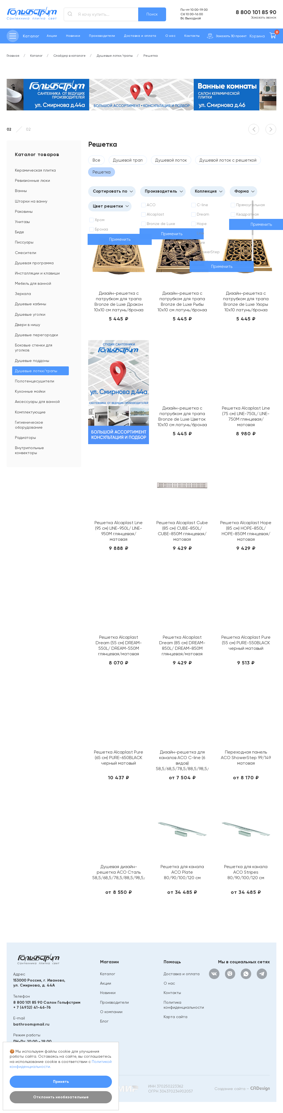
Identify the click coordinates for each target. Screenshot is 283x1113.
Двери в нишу (27, 324)
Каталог (107, 974)
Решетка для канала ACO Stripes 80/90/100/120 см (246, 872)
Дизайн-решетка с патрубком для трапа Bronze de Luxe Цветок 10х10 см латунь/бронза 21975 (182, 416)
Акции (52, 36)
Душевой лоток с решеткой (228, 160)
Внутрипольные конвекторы (29, 450)
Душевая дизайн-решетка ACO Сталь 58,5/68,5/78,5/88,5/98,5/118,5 (118, 872)
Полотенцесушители (34, 381)
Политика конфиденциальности (184, 1005)
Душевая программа (34, 263)
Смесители (25, 252)
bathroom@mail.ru (31, 1024)
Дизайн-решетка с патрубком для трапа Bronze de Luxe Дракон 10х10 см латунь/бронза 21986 (118, 302)
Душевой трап (128, 160)
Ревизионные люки (32, 180)
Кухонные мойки (30, 391)
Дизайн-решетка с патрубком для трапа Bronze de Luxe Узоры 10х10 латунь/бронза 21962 (246, 302)
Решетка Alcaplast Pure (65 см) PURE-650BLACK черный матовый (118, 757)
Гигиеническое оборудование (29, 424)
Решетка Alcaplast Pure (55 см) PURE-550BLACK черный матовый (246, 643)
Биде (19, 232)
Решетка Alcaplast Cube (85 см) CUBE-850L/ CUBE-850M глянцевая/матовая (182, 531)
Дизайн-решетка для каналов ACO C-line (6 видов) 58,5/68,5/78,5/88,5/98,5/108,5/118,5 (182, 760)
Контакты (192, 36)
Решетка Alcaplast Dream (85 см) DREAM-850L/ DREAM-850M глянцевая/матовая (182, 645)
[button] (253, 129)
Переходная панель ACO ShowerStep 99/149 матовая (246, 757)
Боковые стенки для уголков (33, 347)
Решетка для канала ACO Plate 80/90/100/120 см (182, 872)
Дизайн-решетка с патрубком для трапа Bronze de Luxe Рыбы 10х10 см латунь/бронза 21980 (182, 302)
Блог (104, 1021)
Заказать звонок (263, 17)
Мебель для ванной (33, 283)
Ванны (21, 190)
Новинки (73, 36)
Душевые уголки (30, 314)
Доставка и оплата (140, 36)
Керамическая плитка (35, 170)
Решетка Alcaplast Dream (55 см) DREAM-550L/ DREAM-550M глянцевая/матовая (119, 645)
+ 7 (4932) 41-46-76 (32, 1007)
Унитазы (22, 221)
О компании (111, 1012)
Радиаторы (25, 437)
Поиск (152, 14)
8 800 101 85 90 (256, 12)
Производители (102, 36)
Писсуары (24, 242)
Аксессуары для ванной (37, 401)
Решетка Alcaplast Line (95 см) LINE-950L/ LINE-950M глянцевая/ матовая (119, 531)
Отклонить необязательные (61, 1097)
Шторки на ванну (31, 201)
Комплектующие (30, 412)
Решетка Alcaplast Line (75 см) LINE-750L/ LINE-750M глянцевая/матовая (246, 416)
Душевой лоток (171, 160)
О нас (170, 36)
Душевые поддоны (32, 360)
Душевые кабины (30, 304)
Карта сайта (175, 1016)
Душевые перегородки (36, 335)
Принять (61, 1081)
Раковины (24, 211)
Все (96, 160)
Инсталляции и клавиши (37, 273)
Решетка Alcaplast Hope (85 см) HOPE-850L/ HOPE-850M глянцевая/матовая (245, 531)
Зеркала (23, 293)
